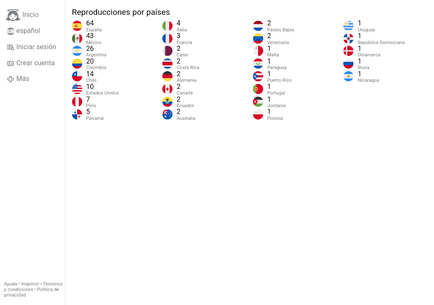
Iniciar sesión (31, 47)
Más (18, 79)
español (23, 31)
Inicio (22, 15)
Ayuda (10, 284)
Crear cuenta (31, 63)
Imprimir (30, 284)
